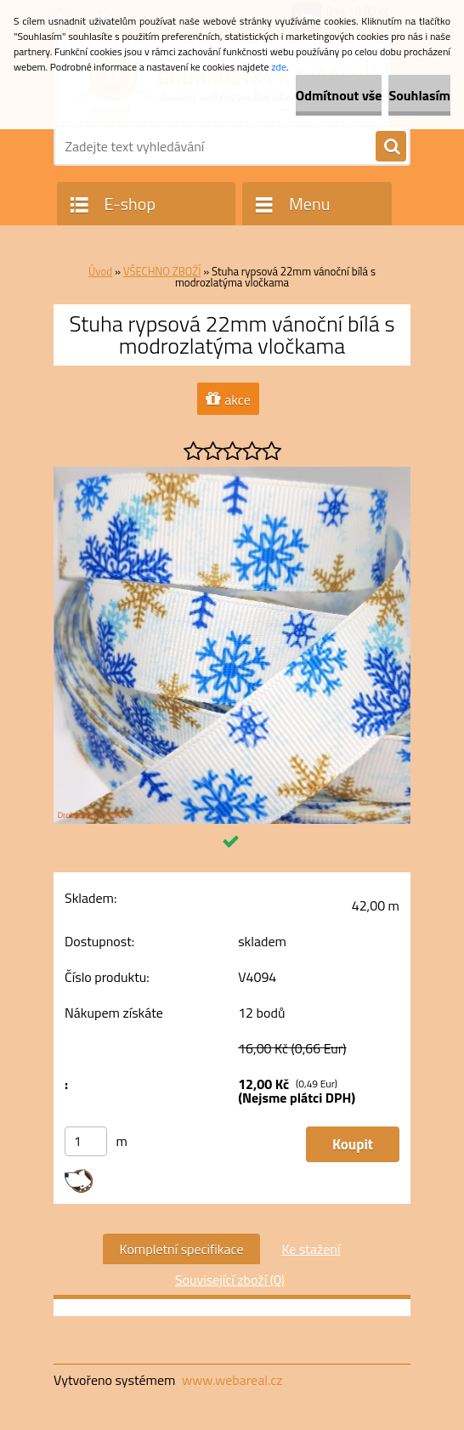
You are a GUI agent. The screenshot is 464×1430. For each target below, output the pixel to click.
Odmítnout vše (339, 95)
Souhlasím (419, 95)
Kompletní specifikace (182, 1249)
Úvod (100, 271)
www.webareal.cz (232, 1380)
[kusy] (86, 1141)
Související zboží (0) (230, 1279)
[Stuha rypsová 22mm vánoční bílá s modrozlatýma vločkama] (232, 473)
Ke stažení (310, 1249)
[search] (391, 147)
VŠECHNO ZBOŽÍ (162, 271)
